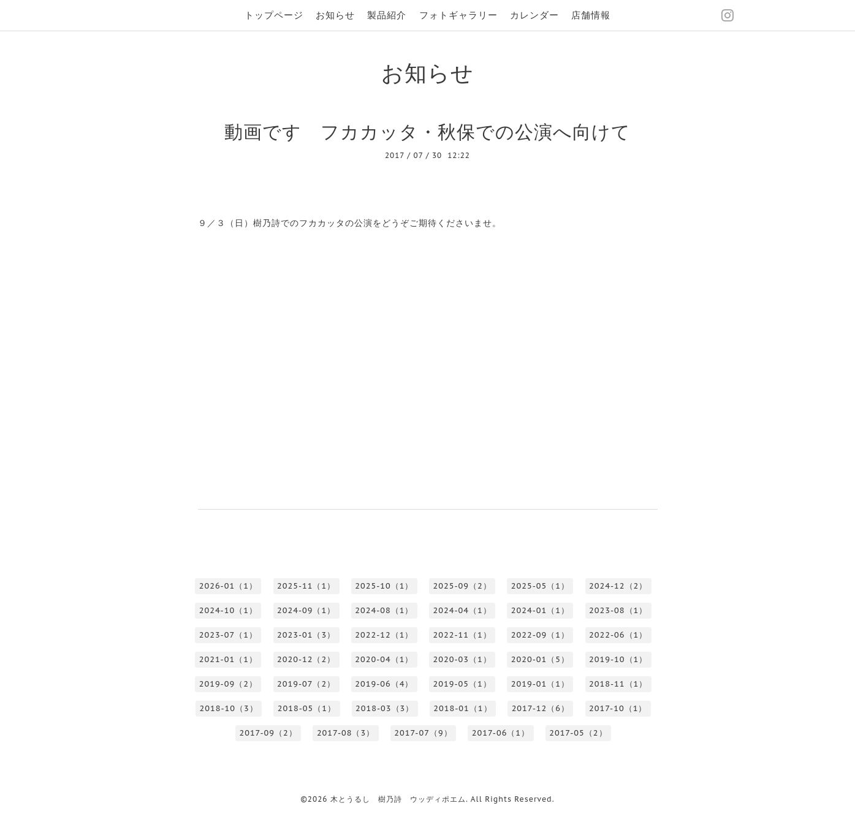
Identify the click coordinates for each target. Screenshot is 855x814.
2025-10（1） (384, 586)
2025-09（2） (462, 586)
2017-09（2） (268, 733)
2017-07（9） (423, 733)
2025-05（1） (540, 586)
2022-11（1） (462, 635)
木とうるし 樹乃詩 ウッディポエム (398, 799)
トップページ (274, 15)
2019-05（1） (462, 684)
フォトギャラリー (458, 15)
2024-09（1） (306, 610)
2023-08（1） (618, 610)
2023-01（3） (306, 635)
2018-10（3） (229, 708)
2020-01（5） (540, 659)
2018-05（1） (307, 708)
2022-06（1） (618, 635)
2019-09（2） (228, 684)
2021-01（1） (228, 659)
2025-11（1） (306, 586)
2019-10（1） (618, 659)
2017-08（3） (345, 733)
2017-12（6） (540, 708)
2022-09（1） (540, 635)
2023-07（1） (228, 635)
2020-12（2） (306, 659)
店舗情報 (590, 15)
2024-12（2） (618, 586)
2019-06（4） (384, 684)
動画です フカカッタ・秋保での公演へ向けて (427, 131)
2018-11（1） (618, 684)
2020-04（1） (384, 659)
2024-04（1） (462, 610)
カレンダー (534, 15)
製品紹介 (386, 15)
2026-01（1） (228, 586)
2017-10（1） (618, 708)
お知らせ (335, 15)
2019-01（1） (540, 684)
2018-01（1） (462, 708)
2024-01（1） (540, 610)
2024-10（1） (228, 610)
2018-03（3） (384, 708)
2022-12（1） (384, 635)
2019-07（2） (306, 684)
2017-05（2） (578, 733)
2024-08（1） (384, 610)
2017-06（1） (501, 733)
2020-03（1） (462, 659)
